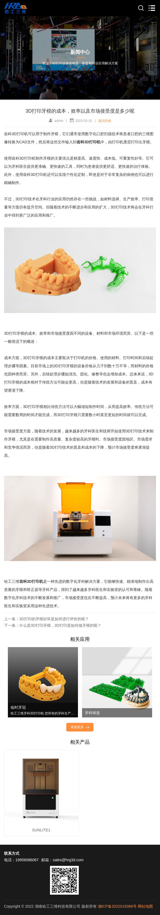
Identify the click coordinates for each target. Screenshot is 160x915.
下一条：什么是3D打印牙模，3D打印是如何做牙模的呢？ (52, 625)
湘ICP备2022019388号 (117, 906)
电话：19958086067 (21, 860)
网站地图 (145, 906)
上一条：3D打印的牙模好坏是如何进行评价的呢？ (46, 619)
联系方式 (11, 853)
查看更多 (80, 727)
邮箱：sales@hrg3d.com (62, 860)
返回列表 (104, 121)
